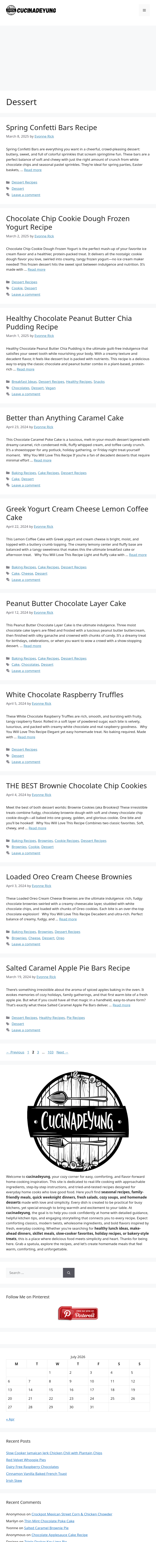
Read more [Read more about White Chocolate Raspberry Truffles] (26, 737)
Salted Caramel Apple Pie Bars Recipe (68, 968)
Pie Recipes (76, 1017)
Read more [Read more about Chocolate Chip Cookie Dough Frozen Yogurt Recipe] (37, 269)
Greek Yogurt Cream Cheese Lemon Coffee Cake (77, 513)
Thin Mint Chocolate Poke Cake (49, 1521)
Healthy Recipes (79, 381)
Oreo (60, 938)
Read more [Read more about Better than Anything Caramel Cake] (42, 460)
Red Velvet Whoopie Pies (26, 1459)
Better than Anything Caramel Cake (65, 417)
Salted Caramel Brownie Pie (46, 1528)
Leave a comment (26, 194)
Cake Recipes (48, 472)
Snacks (99, 381)
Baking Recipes (24, 472)
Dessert (18, 188)
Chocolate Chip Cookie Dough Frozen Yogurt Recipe (68, 223)
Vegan (51, 388)
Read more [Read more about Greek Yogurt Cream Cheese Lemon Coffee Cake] (138, 554)
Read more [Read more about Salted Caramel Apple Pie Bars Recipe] (121, 1005)
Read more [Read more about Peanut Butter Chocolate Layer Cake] (32, 645)
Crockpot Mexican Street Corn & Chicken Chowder (71, 1514)
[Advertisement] (78, 56)
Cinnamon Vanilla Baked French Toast (36, 1473)
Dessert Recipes (24, 182)
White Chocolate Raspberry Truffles (65, 694)
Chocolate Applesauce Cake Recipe (59, 1534)
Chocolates (20, 388)
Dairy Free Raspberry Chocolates (32, 1466)
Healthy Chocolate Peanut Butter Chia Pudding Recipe (69, 322)
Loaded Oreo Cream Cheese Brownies (69, 876)
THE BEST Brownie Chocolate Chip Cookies (76, 785)
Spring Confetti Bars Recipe (51, 127)
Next (62, 1052)
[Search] (69, 1273)
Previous (15, 1052)
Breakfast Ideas (24, 381)
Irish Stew (14, 1480)
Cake (16, 479)
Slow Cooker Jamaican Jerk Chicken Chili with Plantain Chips (54, 1453)
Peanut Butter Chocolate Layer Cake (66, 603)
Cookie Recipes (67, 840)
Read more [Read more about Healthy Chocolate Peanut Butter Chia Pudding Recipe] (25, 369)
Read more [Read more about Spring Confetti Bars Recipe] (33, 169)
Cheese (27, 573)
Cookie (17, 288)
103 (50, 1052)
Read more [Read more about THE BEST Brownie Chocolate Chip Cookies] (37, 828)
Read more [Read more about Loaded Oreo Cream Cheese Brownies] (68, 919)
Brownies (45, 840)
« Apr (10, 1419)
